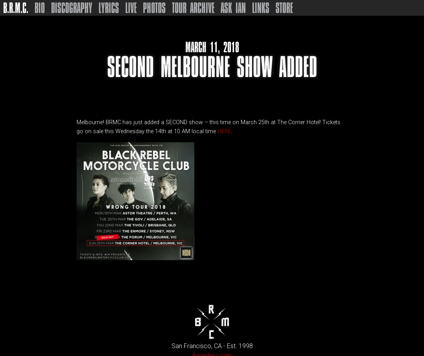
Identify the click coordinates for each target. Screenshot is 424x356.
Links (260, 8)
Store (284, 8)
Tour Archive (193, 8)
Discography (71, 8)
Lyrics (109, 8)
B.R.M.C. (15, 8)
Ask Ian (233, 8)
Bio (40, 8)
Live (131, 8)
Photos (154, 8)
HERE (224, 131)
